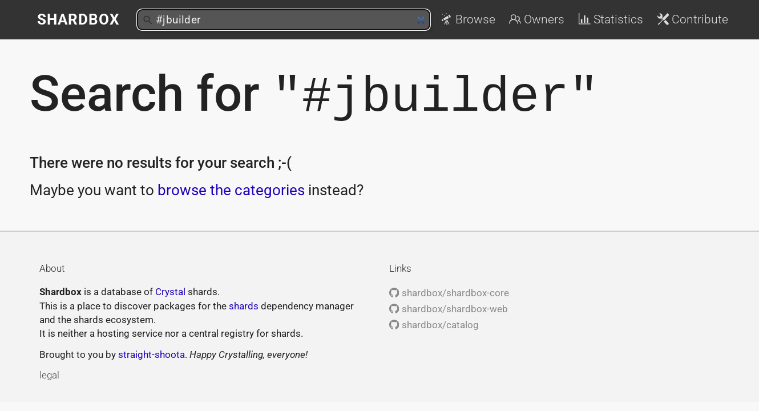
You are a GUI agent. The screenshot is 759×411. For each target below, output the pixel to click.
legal (49, 373)
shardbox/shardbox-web (448, 307)
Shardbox (78, 19)
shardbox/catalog (433, 323)
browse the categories (231, 188)
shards (244, 304)
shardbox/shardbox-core (448, 291)
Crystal (170, 290)
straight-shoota (151, 352)
